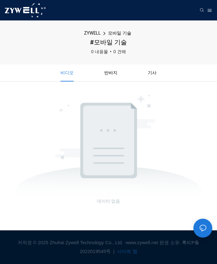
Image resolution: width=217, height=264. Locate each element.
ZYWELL (92, 33)
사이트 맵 (126, 251)
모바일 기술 (119, 33)
